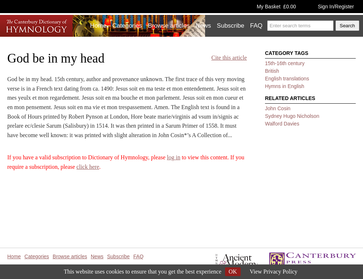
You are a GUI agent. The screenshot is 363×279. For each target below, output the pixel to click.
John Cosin (277, 108)
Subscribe (230, 25)
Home (98, 25)
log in (173, 157)
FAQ (256, 25)
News (203, 25)
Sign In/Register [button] (336, 6)
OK (233, 271)
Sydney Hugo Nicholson (292, 116)
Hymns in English (284, 86)
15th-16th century (285, 63)
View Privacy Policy (273, 271)
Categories (127, 25)
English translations (287, 78)
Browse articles (169, 25)
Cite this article (229, 58)
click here (88, 167)
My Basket (276, 6)
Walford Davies (282, 124)
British (272, 71)
